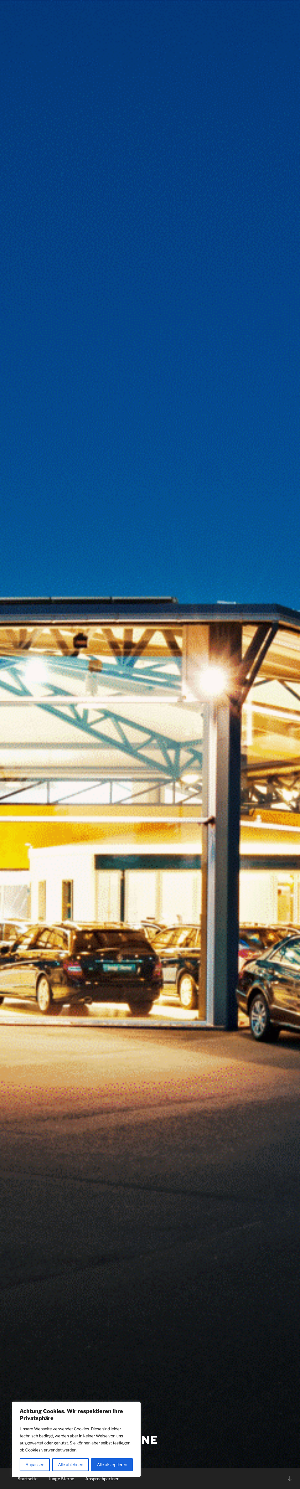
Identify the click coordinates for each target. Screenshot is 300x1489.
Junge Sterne (61, 1478)
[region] (76, 1439)
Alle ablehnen (70, 1464)
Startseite (28, 1478)
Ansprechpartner (102, 1478)
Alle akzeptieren (112, 1464)
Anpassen (34, 1464)
